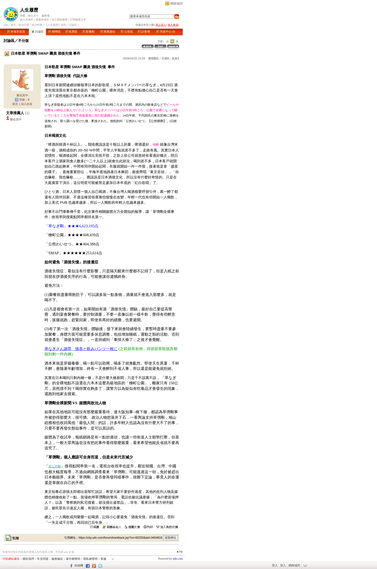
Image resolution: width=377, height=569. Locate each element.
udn (6, 24)
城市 (13, 24)
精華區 (54, 31)
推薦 (175, 58)
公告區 (127, 31)
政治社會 (24, 24)
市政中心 (166, 31)
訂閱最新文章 (78, 19)
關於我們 (28, 559)
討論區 (37, 31)
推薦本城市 (42, 19)
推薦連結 (108, 31)
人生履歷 (29, 10)
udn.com (178, 558)
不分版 (23, 41)
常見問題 (43, 559)
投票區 (71, 31)
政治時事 (37, 24)
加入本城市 (26, 19)
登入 (275, 565)
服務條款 (57, 559)
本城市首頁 (16, 31)
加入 (283, 565)
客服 (103, 559)
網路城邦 (176, 3)
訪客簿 (144, 31)
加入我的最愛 (60, 19)
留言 (15, 104)
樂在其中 (33, 15)
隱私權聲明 (90, 559)
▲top (179, 551)
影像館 (88, 31)
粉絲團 (79, 565)
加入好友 (26, 104)
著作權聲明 (73, 559)
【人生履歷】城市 (55, 24)
